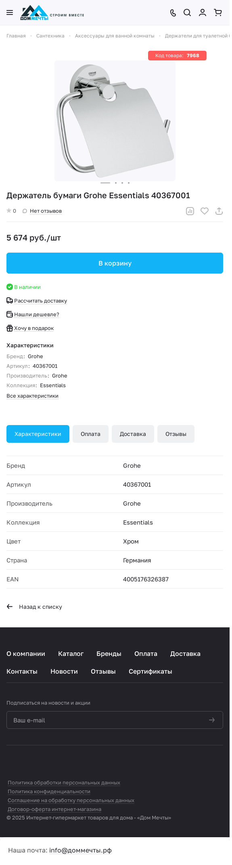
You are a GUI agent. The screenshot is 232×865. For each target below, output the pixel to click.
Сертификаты (150, 671)
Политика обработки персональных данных (64, 782)
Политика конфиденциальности (49, 791)
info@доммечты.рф (80, 850)
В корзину (115, 263)
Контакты (22, 671)
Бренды (108, 653)
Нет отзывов (42, 210)
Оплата (90, 433)
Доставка (133, 433)
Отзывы (175, 433)
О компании (25, 653)
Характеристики (38, 433)
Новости (64, 671)
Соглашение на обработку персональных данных (71, 800)
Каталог (71, 653)
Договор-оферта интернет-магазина (54, 809)
